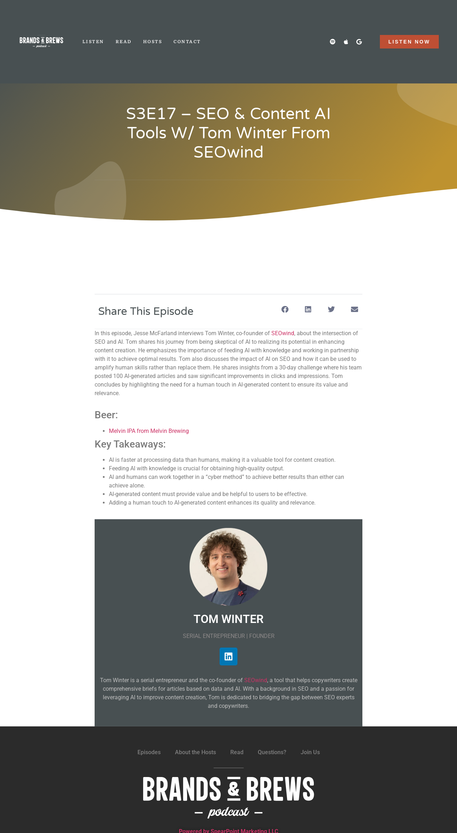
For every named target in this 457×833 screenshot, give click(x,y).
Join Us (310, 752)
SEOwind (282, 333)
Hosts (152, 41)
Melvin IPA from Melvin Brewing (149, 431)
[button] (285, 310)
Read (124, 41)
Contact (187, 41)
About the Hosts (195, 752)
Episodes (149, 752)
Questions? (272, 752)
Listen (93, 41)
